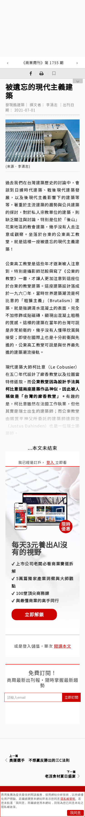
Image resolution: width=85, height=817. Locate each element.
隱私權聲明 (68, 798)
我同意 (75, 813)
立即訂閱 (71, 697)
